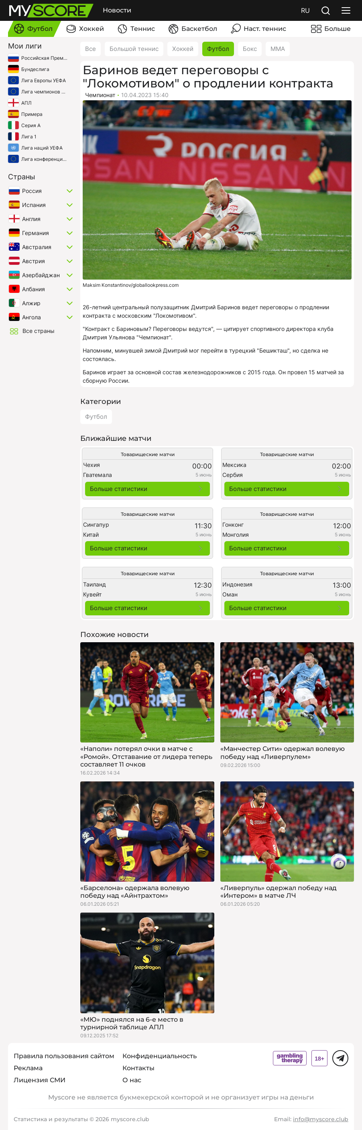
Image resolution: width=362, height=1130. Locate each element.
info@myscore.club (320, 1119)
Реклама (28, 1068)
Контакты (138, 1068)
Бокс (250, 49)
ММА (277, 49)
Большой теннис (134, 49)
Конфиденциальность (159, 1056)
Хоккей (182, 49)
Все (90, 49)
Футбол (218, 49)
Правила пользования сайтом (64, 1056)
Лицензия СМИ (39, 1080)
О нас (131, 1080)
